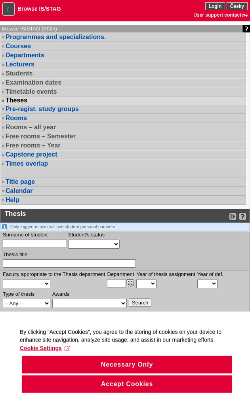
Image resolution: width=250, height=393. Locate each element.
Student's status (86, 235)
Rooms (16, 118)
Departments (25, 55)
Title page (20, 181)
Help (12, 199)
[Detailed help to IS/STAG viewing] (243, 216)
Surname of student (25, 235)
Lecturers (20, 64)
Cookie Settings (45, 354)
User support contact (217, 15)
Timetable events (31, 91)
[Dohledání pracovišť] (130, 283)
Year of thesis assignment (165, 274)
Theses (16, 100)
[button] (8, 9)
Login (215, 6)
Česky (237, 6)
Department (120, 274)
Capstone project (31, 154)
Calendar (19, 190)
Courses (18, 46)
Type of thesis (18, 294)
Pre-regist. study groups (42, 109)
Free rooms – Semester (41, 136)
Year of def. (210, 274)
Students (19, 73)
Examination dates (33, 82)
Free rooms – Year (33, 145)
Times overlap (27, 163)
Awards (60, 294)
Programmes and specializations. (56, 37)
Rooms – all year (31, 127)
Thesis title (15, 254)
